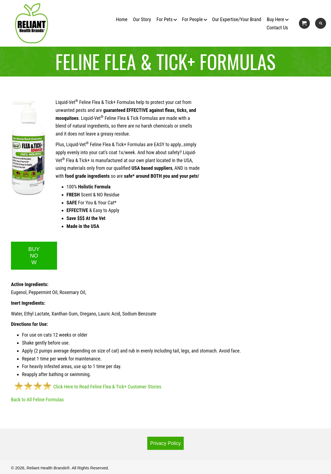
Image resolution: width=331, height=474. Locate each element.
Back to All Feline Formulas (37, 399)
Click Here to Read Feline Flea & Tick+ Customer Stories (86, 387)
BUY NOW (33, 255)
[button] (172, 19)
